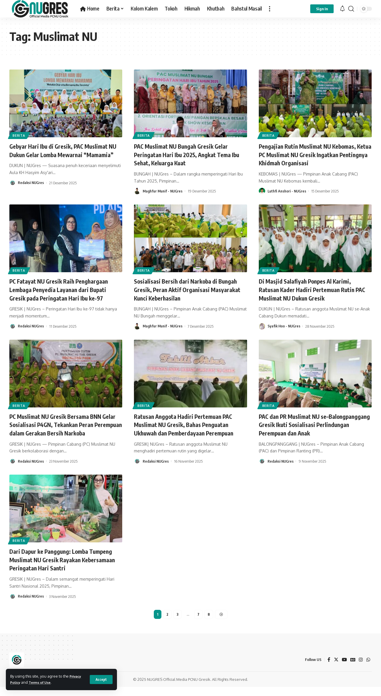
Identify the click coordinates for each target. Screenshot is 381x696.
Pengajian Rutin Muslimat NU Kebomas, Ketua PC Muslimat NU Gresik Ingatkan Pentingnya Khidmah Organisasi (313, 154)
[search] (351, 9)
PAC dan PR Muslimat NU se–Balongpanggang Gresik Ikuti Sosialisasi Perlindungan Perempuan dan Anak (313, 424)
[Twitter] (335, 669)
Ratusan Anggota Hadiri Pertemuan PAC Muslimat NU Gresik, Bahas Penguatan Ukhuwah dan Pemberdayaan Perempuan (189, 424)
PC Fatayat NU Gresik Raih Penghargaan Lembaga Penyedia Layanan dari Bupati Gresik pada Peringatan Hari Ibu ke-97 (64, 289)
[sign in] (322, 8)
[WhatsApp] (368, 669)
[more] (270, 9)
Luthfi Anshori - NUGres (287, 191)
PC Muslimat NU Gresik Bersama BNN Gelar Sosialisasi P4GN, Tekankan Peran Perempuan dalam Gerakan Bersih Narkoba (63, 428)
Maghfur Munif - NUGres (163, 191)
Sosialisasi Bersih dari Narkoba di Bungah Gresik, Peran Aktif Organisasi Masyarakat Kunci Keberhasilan (190, 289)
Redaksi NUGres (31, 191)
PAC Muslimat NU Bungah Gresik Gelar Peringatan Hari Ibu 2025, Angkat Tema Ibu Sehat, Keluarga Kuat (187, 154)
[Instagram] (360, 669)
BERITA (19, 135)
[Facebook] (328, 669)
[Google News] (353, 669)
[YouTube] (344, 669)
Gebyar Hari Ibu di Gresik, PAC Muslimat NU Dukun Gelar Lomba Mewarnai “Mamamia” (63, 154)
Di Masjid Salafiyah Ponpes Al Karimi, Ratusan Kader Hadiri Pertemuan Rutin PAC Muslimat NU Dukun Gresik (311, 289)
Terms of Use (42, 682)
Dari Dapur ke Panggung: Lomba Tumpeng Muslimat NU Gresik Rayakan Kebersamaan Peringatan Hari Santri (62, 568)
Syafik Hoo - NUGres (284, 326)
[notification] (342, 9)
